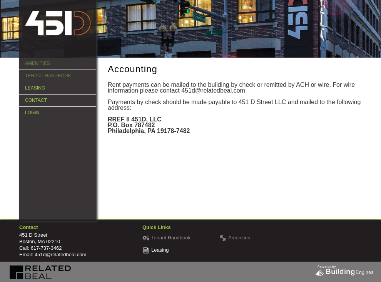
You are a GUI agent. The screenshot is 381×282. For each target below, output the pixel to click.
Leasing (35, 88)
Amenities (37, 63)
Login (32, 112)
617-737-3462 (46, 248)
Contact (36, 100)
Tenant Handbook (48, 75)
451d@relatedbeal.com (61, 254)
